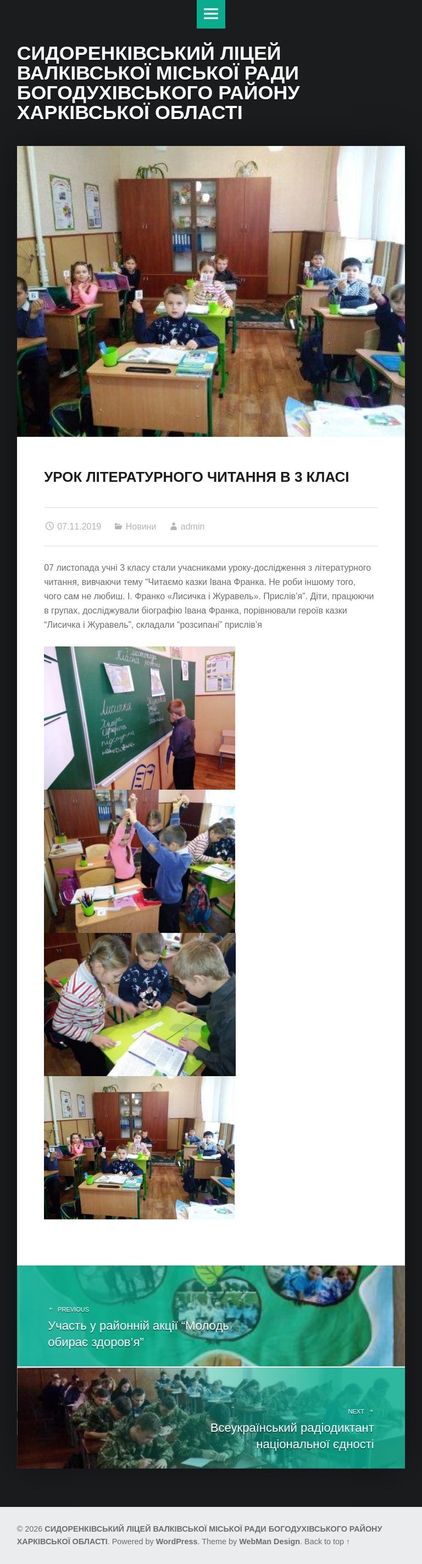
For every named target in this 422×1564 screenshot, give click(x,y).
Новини (141, 526)
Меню (211, 14)
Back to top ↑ (327, 1541)
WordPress (177, 1541)
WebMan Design (269, 1541)
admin (193, 526)
